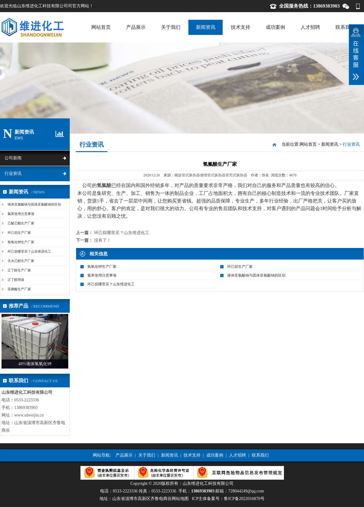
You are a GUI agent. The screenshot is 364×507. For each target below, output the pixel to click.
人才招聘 (310, 27)
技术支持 (240, 27)
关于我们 (170, 27)
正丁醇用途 (16, 279)
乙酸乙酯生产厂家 (21, 223)
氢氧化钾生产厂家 (21, 242)
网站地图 (180, 498)
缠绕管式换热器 (212, 175)
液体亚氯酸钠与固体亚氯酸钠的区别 (34, 204)
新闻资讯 (205, 27)
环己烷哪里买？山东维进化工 (29, 251)
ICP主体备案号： (228, 498)
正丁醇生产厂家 (19, 270)
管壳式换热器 (236, 175)
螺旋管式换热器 (187, 175)
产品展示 (136, 27)
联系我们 (345, 27)
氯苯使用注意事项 (21, 214)
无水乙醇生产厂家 (21, 261)
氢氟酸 (104, 185)
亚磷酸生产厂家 (19, 289)
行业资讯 (13, 173)
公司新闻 (13, 158)
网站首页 (101, 27)
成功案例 (275, 27)
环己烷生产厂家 (19, 232)
